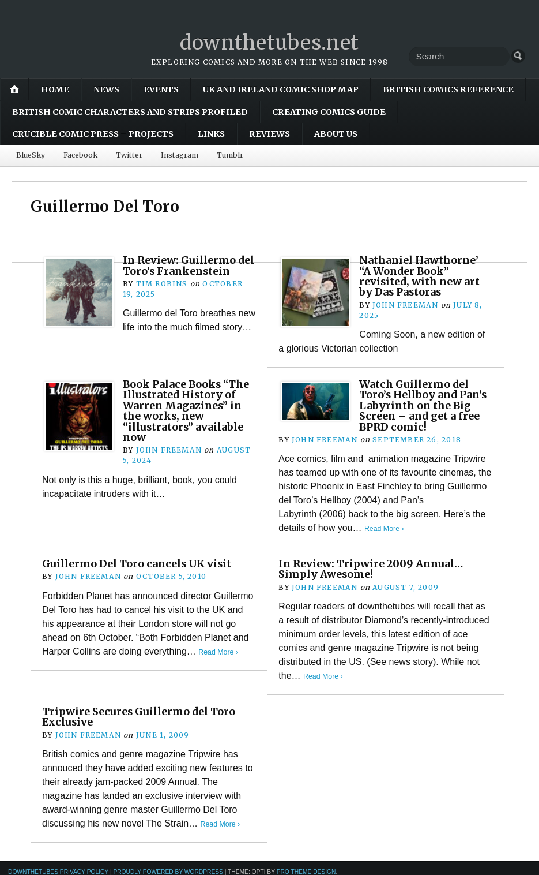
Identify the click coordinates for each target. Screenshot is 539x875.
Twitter (129, 155)
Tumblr (230, 155)
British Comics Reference (448, 89)
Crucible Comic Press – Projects (93, 134)
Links (211, 134)
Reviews (269, 134)
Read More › (384, 528)
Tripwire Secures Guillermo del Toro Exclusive (142, 716)
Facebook (80, 155)
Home (55, 89)
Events (161, 89)
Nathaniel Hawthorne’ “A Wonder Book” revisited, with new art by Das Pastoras (422, 275)
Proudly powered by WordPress (168, 871)
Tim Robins (161, 294)
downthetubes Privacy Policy (58, 871)
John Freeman (405, 305)
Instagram (179, 155)
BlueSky (30, 155)
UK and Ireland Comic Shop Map (281, 89)
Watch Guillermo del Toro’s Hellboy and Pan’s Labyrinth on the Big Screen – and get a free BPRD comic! (422, 405)
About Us (335, 134)
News (106, 89)
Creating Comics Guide (329, 112)
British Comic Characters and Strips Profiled (130, 112)
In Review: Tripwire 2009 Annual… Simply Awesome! (373, 569)
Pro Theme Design (306, 871)
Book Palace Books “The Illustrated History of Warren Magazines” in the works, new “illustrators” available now (188, 410)
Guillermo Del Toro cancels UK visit (140, 563)
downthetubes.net (269, 42)
